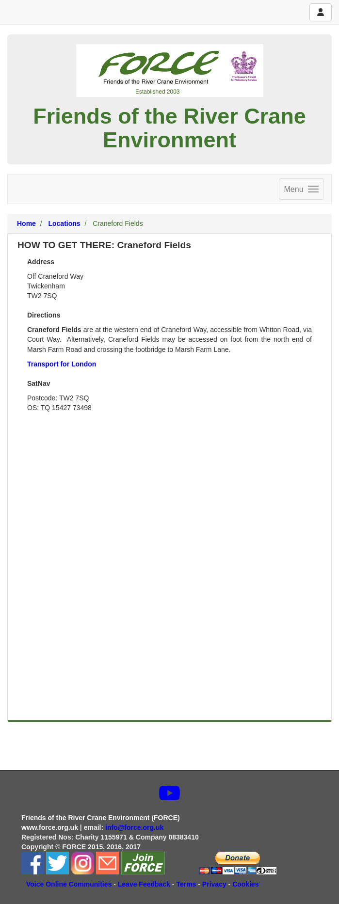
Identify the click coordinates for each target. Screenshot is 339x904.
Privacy (214, 884)
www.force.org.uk (49, 827)
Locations (64, 223)
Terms (186, 884)
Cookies (245, 884)
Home (26, 223)
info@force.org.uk (135, 827)
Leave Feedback (144, 884)
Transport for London (61, 364)
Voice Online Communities (69, 884)
